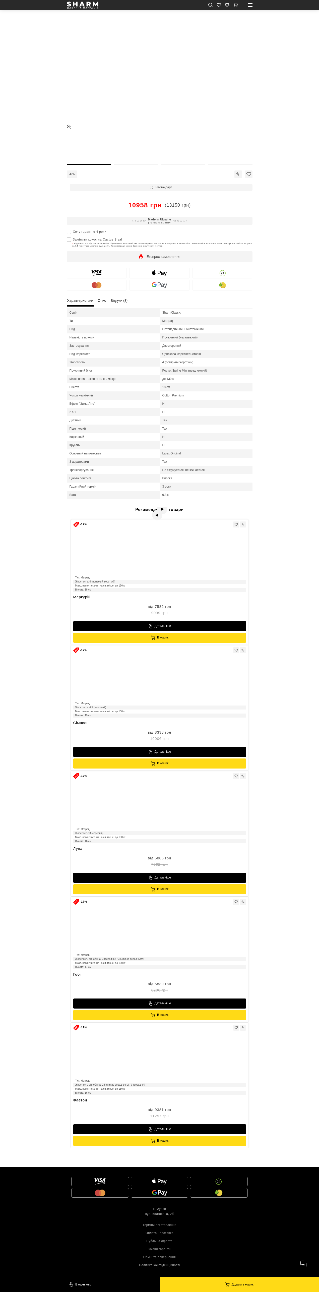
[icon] (238, 174)
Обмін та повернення (159, 1257)
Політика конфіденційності (159, 1265)
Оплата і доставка (159, 1233)
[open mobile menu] (250, 5)
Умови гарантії (159, 1249)
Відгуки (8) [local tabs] (119, 301)
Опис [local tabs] (102, 301)
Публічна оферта (159, 1241)
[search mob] (210, 5)
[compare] (227, 5)
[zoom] (69, 127)
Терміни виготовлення (159, 1225)
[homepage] (82, 5)
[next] (165, 512)
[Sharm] (239, 1284)
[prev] (154, 512)
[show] (235, 5)
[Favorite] (219, 5)
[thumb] (89, 147)
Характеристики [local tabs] (80, 301)
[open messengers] (303, 1263)
